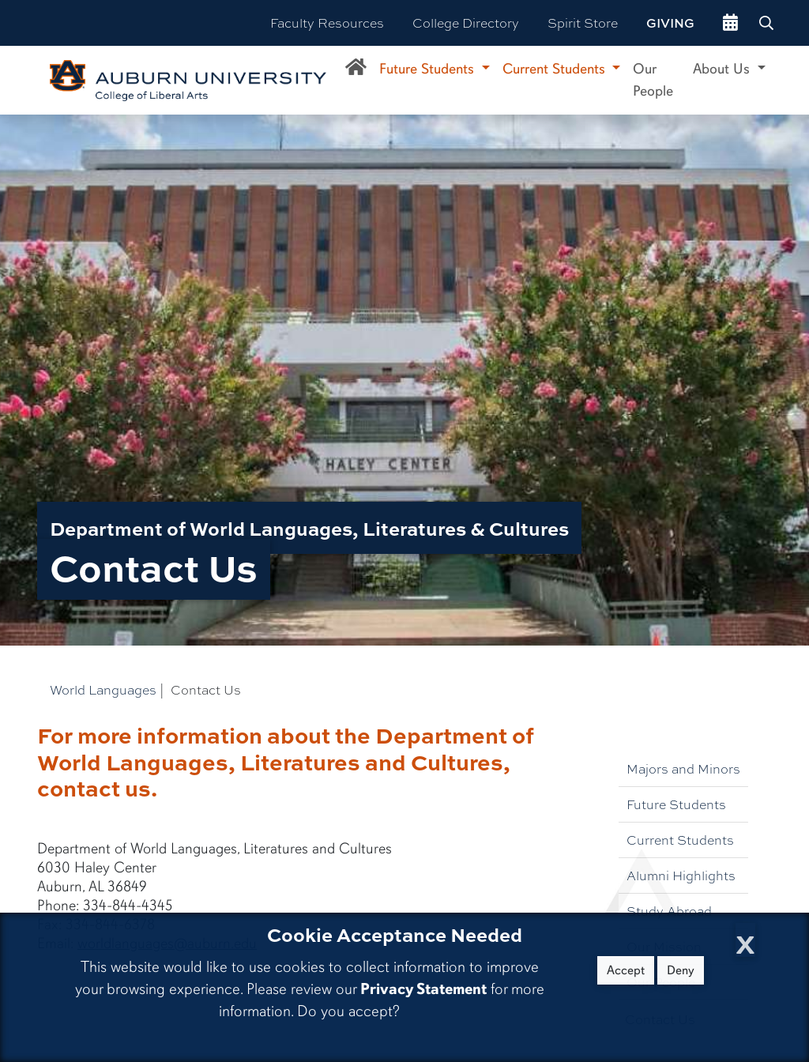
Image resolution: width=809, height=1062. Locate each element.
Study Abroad (669, 911)
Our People (653, 80)
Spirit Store (582, 22)
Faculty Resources (327, 22)
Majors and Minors (683, 768)
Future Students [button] (428, 68)
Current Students (680, 839)
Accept (626, 970)
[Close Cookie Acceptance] (745, 940)
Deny (680, 970)
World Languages (103, 689)
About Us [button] (723, 68)
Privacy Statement (423, 989)
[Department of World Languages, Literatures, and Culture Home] (356, 69)
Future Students (676, 804)
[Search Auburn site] (768, 23)
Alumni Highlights (681, 875)
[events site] (730, 23)
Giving (670, 23)
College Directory (465, 22)
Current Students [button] (555, 68)
